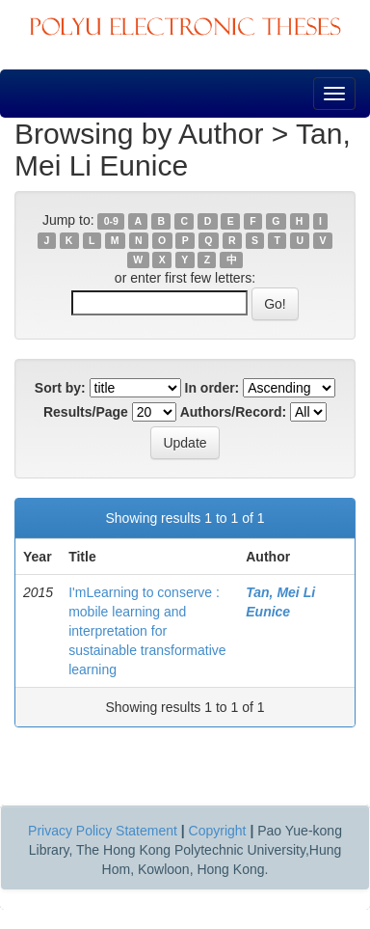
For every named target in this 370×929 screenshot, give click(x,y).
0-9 (111, 221)
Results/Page (85, 412)
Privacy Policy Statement (102, 830)
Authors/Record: (233, 412)
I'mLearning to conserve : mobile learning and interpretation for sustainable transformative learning (146, 631)
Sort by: (60, 388)
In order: (212, 388)
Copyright (218, 830)
